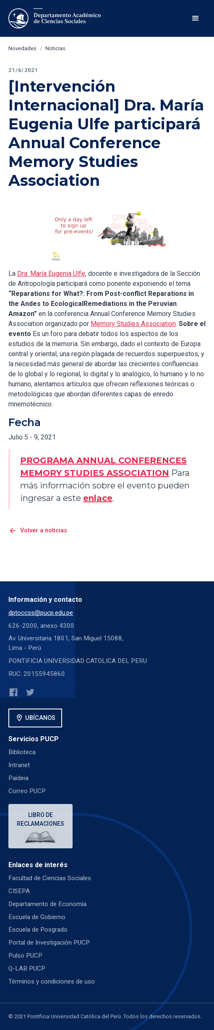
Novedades (22, 48)
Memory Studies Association (133, 324)
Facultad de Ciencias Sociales (49, 878)
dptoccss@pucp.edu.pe (40, 612)
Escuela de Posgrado (38, 929)
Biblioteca (22, 752)
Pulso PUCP (25, 955)
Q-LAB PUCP (26, 968)
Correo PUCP (27, 791)
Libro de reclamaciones (40, 819)
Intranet (19, 765)
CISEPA (19, 891)
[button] (195, 18)
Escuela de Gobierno (36, 917)
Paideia (18, 778)
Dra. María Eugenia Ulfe (51, 273)
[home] (56, 18)
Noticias (55, 48)
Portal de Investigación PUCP (49, 942)
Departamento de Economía (47, 904)
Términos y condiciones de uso (51, 981)
